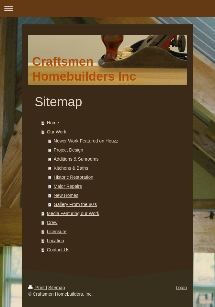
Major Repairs (68, 186)
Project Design (68, 150)
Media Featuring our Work (73, 213)
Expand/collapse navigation (107, 9)
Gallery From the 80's (75, 204)
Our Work (56, 131)
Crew (52, 222)
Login (181, 287)
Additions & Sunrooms (76, 159)
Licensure (57, 231)
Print (37, 287)
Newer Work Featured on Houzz (86, 140)
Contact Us (58, 249)
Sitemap (56, 287)
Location (55, 240)
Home (53, 122)
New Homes (66, 195)
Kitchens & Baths (71, 168)
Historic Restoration (73, 177)
